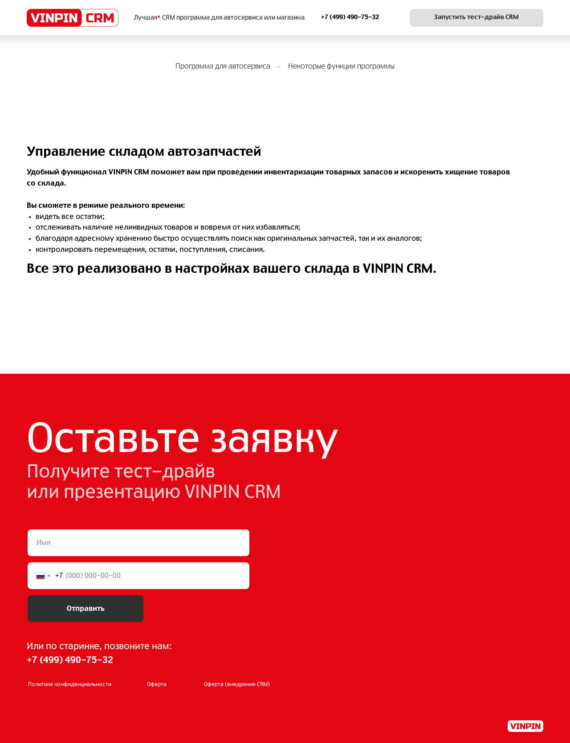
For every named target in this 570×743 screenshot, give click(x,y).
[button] (476, 18)
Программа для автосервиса (222, 66)
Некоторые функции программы (341, 66)
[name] (138, 542)
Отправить (86, 608)
